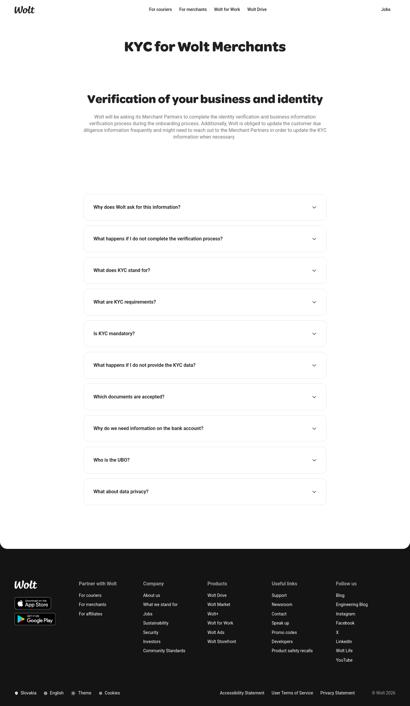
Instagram (345, 613)
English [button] (54, 693)
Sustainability (155, 623)
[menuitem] (160, 10)
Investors (151, 641)
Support (279, 595)
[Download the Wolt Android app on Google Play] (35, 619)
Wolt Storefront (222, 641)
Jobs (148, 613)
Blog (340, 595)
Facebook (345, 623)
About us (151, 595)
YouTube (344, 660)
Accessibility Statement (242, 693)
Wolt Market (219, 604)
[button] (205, 207)
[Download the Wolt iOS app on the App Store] (33, 603)
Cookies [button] (109, 693)
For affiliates (90, 613)
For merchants (92, 604)
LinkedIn (344, 641)
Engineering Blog (352, 604)
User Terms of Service (292, 693)
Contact (279, 613)
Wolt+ (213, 613)
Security (150, 632)
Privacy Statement (337, 693)
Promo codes (284, 632)
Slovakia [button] (25, 693)
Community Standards (164, 650)
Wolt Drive (217, 595)
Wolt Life (344, 650)
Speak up (280, 623)
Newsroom (282, 604)
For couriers (90, 595)
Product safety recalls (292, 650)
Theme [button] (81, 693)
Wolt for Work (220, 623)
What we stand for (160, 604)
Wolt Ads (216, 632)
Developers (282, 641)
